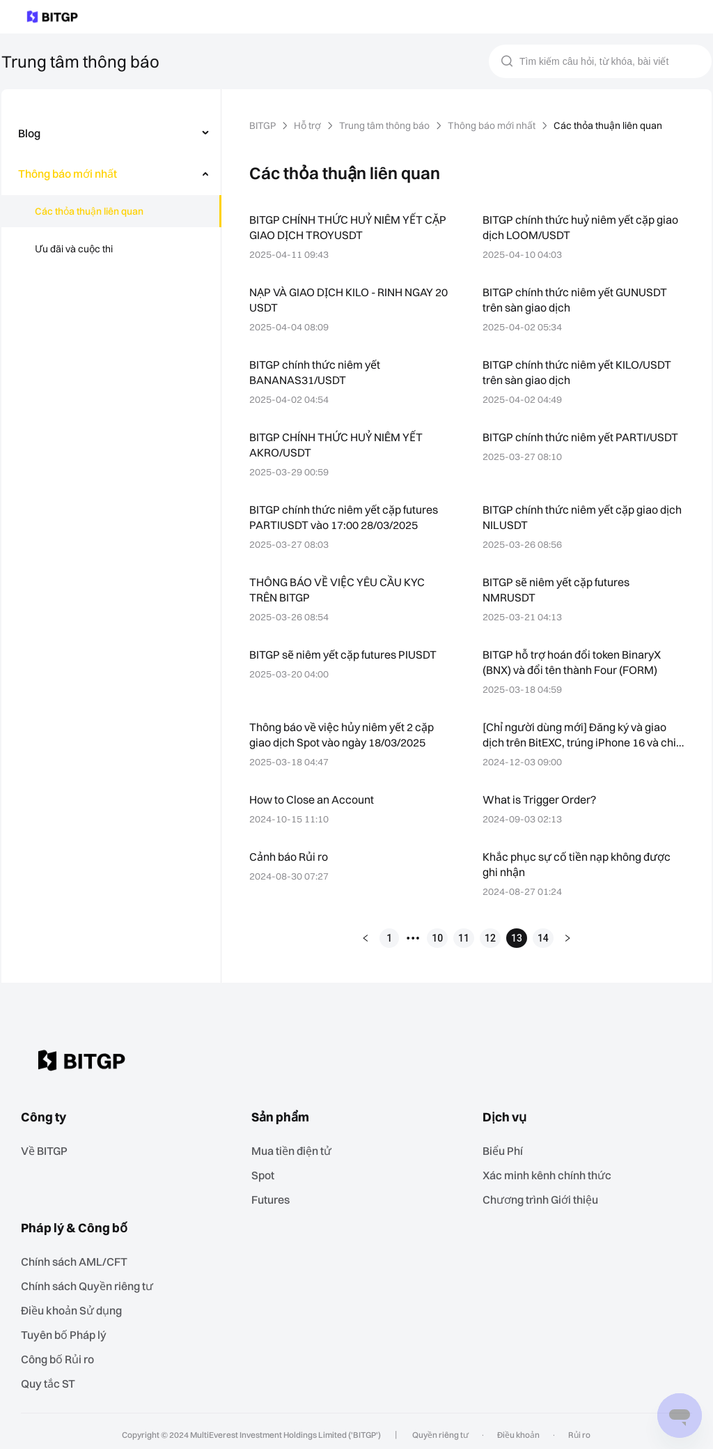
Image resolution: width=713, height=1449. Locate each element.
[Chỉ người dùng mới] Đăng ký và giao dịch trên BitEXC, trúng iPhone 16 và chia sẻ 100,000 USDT (577, 735)
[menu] (111, 193)
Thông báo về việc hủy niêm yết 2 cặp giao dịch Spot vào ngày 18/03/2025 (343, 734)
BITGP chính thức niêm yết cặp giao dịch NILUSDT (572, 516)
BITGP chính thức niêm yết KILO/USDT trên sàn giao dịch (581, 371)
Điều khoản (517, 1427)
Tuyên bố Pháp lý (68, 1329)
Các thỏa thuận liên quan (89, 211)
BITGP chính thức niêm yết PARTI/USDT (550, 444)
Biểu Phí (508, 1149)
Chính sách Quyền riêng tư (92, 1281)
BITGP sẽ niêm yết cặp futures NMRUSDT (558, 589)
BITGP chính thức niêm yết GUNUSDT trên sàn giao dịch (579, 299)
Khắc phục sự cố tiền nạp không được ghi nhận (578, 863)
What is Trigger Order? (539, 799)
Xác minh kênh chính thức (551, 1173)
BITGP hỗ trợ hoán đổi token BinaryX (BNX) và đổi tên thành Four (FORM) (575, 661)
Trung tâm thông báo (387, 125)
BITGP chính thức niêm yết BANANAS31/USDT (316, 371)
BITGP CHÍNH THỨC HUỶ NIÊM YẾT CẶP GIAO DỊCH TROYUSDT (341, 226)
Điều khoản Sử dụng (76, 1305)
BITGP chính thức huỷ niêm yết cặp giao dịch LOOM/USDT (583, 226)
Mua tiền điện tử (295, 1149)
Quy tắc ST (52, 1376)
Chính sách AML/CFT (78, 1258)
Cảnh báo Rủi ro (290, 856)
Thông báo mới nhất (494, 125)
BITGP (264, 125)
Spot (266, 1173)
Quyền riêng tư (441, 1427)
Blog (29, 133)
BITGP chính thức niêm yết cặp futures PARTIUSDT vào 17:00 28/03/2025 (345, 516)
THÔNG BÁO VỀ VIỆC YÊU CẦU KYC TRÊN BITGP (344, 589)
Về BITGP (50, 1149)
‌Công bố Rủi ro (63, 1352)
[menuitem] (111, 133)
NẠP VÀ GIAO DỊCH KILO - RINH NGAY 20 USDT (349, 299)
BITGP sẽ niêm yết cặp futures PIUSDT (347, 654)
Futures (274, 1196)
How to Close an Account (311, 799)
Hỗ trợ (310, 125)
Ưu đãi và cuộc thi (74, 248)
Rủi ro (576, 1427)
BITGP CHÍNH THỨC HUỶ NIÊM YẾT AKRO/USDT (341, 444)
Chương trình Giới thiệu (545, 1196)
